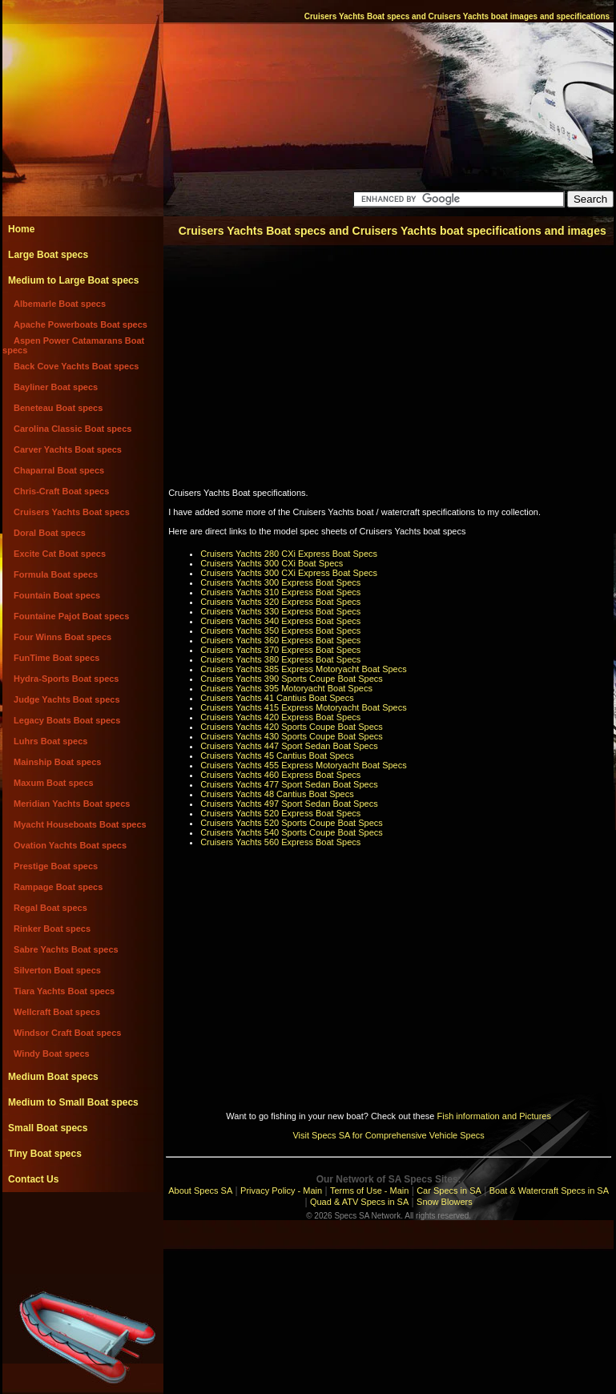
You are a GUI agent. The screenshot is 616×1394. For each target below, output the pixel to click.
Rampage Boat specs (58, 887)
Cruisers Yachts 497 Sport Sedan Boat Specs (289, 803)
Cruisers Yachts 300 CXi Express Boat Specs (288, 573)
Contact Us (33, 1179)
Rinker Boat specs (52, 928)
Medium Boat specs (53, 1076)
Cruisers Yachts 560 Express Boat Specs (280, 842)
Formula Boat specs (56, 574)
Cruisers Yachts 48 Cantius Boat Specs (277, 794)
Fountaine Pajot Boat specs (71, 616)
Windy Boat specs (52, 1053)
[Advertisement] (82, 1228)
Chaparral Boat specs (59, 470)
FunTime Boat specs (56, 658)
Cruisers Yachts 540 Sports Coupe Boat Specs (291, 832)
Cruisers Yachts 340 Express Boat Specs (280, 621)
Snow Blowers (445, 1202)
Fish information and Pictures (493, 1116)
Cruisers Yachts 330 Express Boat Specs (280, 611)
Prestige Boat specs (56, 866)
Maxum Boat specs (54, 783)
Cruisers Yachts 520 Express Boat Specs (280, 813)
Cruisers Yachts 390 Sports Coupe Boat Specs (291, 678)
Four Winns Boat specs (62, 637)
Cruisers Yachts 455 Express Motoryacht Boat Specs (303, 765)
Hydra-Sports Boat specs (66, 678)
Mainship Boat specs (57, 762)
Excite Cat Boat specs (60, 553)
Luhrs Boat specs (50, 741)
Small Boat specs (47, 1128)
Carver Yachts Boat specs (68, 449)
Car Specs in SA (449, 1190)
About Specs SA (200, 1190)
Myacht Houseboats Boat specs (80, 824)
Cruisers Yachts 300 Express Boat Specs (280, 582)
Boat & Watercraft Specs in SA (549, 1190)
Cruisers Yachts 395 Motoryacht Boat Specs (286, 688)
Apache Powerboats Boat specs (80, 324)
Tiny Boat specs (45, 1153)
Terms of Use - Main (369, 1190)
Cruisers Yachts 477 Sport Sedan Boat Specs (289, 784)
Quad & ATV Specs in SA (359, 1202)
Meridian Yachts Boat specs (72, 803)
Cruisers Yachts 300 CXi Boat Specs (271, 563)
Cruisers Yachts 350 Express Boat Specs (280, 630)
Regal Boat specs (50, 908)
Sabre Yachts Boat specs (66, 949)
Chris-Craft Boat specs (61, 491)
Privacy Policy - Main (281, 1190)
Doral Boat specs (50, 533)
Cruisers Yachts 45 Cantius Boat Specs (277, 755)
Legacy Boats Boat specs (67, 720)
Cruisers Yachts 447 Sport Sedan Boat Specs (289, 746)
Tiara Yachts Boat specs (64, 991)
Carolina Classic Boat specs (72, 428)
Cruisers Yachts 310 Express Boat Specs (280, 592)
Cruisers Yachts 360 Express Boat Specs (280, 640)
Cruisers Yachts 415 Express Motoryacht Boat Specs (303, 707)
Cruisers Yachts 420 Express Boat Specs (280, 717)
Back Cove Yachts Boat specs (76, 366)
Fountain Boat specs (57, 595)
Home (21, 229)
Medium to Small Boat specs (73, 1102)
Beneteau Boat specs (58, 408)
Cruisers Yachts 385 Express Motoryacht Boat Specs (303, 669)
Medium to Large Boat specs (73, 280)
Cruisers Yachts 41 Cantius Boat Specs (277, 698)
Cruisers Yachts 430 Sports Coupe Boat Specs (291, 736)
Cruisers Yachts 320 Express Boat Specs (280, 601)
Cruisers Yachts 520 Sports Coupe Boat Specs (291, 823)
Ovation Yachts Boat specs (70, 845)
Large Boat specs (48, 254)
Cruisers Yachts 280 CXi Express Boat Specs (288, 553)
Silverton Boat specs (57, 970)
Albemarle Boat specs (60, 303)
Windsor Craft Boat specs (67, 1032)
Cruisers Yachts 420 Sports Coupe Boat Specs (291, 726)
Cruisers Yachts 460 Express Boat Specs (280, 775)
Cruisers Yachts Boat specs (72, 512)
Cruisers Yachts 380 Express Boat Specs (280, 659)
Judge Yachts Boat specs (66, 699)
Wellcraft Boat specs (57, 1012)
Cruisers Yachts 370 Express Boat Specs (280, 650)
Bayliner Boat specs (56, 387)
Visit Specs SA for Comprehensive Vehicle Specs (388, 1135)
